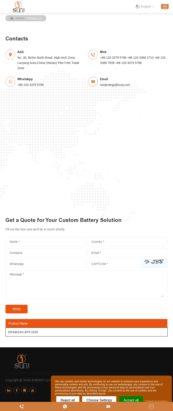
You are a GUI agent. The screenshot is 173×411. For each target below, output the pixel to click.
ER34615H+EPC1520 (23, 332)
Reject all (68, 400)
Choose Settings (99, 400)
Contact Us (34, 18)
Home (20, 18)
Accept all (131, 400)
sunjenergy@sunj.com (115, 85)
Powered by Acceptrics (157, 401)
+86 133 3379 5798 (30, 85)
